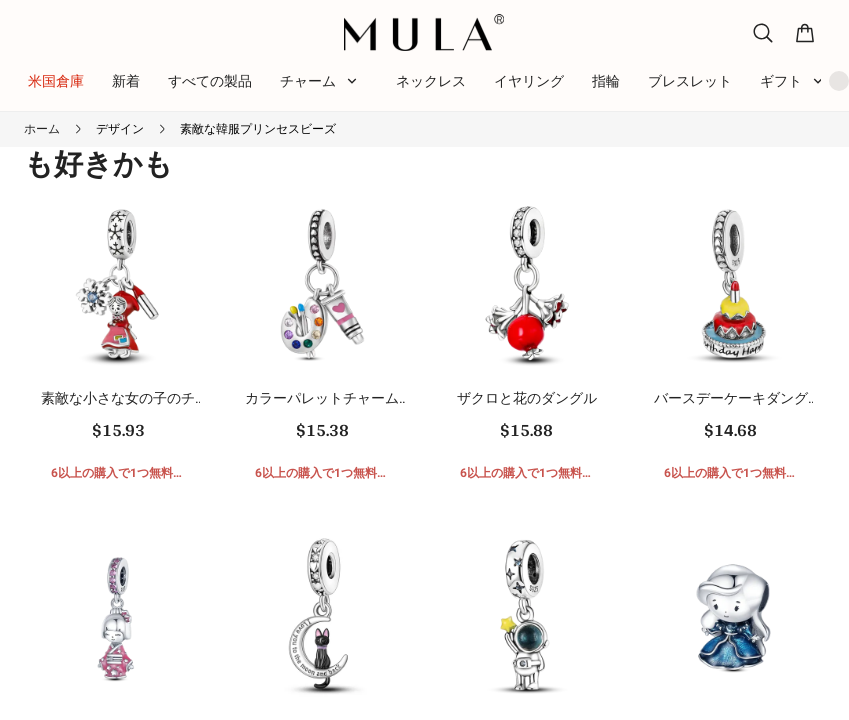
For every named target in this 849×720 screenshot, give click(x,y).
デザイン (120, 129)
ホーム (42, 129)
